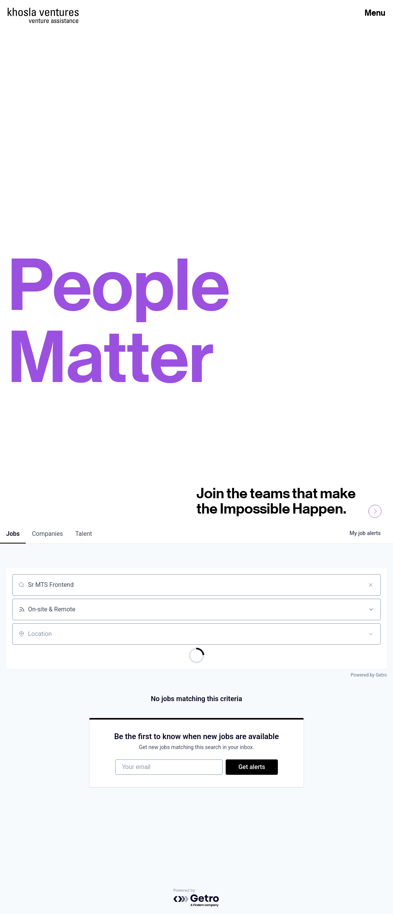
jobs (13, 533)
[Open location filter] (370, 634)
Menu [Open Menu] (375, 12)
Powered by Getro (369, 675)
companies (47, 533)
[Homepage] (43, 12)
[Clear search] (370, 584)
